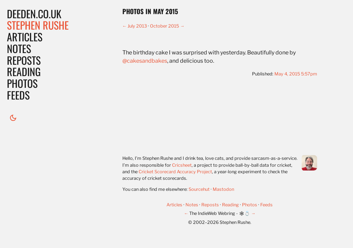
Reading (24, 71)
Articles (24, 36)
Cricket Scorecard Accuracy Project (175, 171)
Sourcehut (199, 189)
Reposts (24, 60)
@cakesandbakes (144, 61)
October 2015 (164, 26)
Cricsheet (182, 165)
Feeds (18, 95)
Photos (22, 83)
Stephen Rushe (38, 25)
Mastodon (223, 189)
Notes (19, 48)
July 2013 (137, 26)
